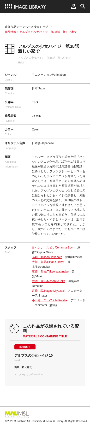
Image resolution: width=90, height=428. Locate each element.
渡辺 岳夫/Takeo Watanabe (50, 271)
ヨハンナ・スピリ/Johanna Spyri (53, 247)
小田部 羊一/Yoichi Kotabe (49, 300)
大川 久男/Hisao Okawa (48, 262)
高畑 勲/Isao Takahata (47, 257)
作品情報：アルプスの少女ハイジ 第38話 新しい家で (41, 32)
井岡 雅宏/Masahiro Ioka (48, 281)
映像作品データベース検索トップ (26, 27)
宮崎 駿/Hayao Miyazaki (48, 290)
